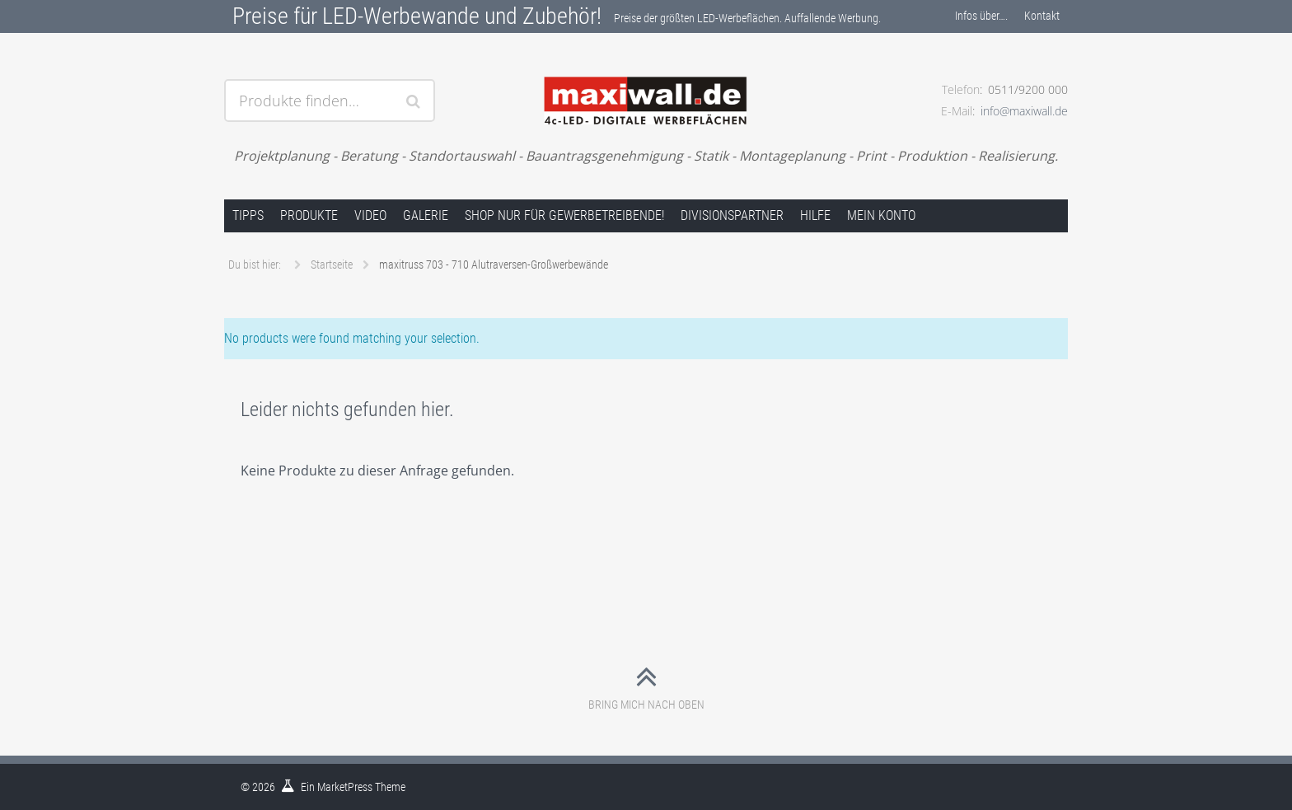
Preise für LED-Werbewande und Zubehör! (417, 16)
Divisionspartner (732, 215)
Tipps (248, 215)
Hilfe (815, 215)
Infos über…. (981, 15)
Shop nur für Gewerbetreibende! (564, 215)
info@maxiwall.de (1024, 111)
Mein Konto (881, 215)
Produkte (309, 215)
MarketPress (344, 787)
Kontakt (1042, 15)
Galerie (425, 215)
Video (370, 215)
